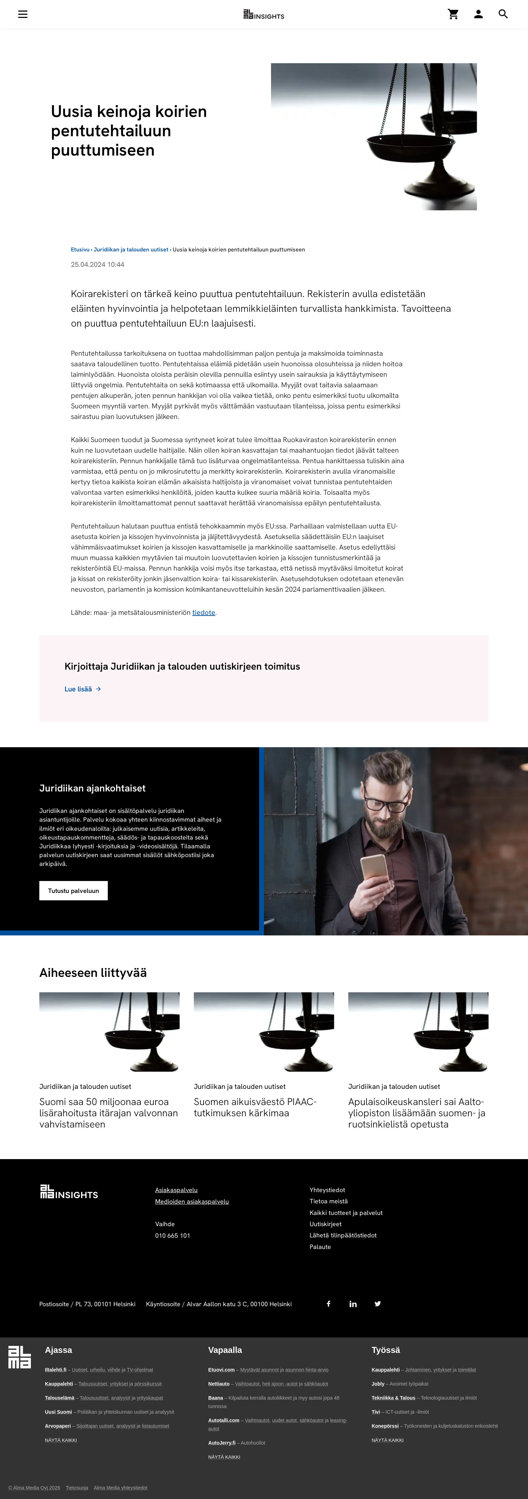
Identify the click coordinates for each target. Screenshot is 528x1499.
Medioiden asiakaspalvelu (192, 1201)
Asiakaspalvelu (176, 1190)
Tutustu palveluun (73, 891)
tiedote (203, 612)
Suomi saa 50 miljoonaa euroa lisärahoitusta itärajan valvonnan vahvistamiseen (108, 1112)
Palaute (320, 1247)
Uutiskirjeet (326, 1224)
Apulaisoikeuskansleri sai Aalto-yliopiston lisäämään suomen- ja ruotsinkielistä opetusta (417, 1112)
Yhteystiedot (327, 1190)
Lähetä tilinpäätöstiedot (343, 1235)
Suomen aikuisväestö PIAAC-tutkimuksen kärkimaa (255, 1107)
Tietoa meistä (329, 1201)
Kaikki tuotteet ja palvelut (346, 1213)
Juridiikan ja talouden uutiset (131, 249)
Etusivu (80, 249)
